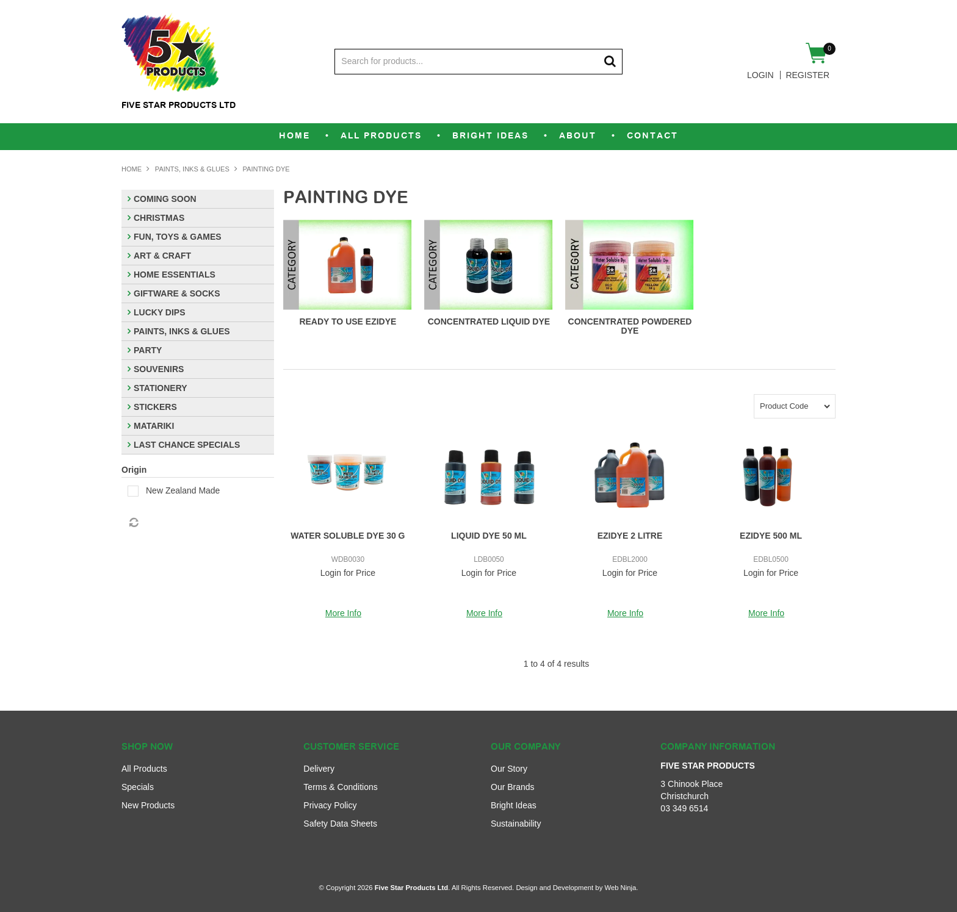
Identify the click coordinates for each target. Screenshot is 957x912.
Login (760, 75)
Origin (133, 470)
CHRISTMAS (159, 218)
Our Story (509, 769)
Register (807, 75)
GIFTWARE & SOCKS (177, 293)
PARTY (148, 350)
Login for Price (347, 573)
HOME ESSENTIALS (174, 274)
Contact (652, 136)
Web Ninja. (621, 887)
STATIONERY (160, 388)
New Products (148, 805)
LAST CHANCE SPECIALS (187, 445)
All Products (381, 136)
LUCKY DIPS (160, 312)
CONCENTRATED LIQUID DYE (489, 321)
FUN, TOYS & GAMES (178, 237)
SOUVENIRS (159, 369)
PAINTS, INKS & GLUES (192, 169)
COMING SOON (165, 199)
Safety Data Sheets (340, 823)
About (577, 136)
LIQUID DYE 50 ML (489, 535)
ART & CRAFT (162, 255)
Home (294, 136)
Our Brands (513, 787)
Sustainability (516, 823)
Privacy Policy (329, 805)
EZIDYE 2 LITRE (630, 535)
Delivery (318, 769)
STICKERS (155, 407)
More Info (343, 613)
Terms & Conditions (340, 787)
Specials (137, 787)
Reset (133, 522)
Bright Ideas (490, 136)
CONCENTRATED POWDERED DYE (630, 326)
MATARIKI (154, 426)
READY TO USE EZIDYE (347, 321)
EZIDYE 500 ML (771, 535)
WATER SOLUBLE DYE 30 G (348, 535)
